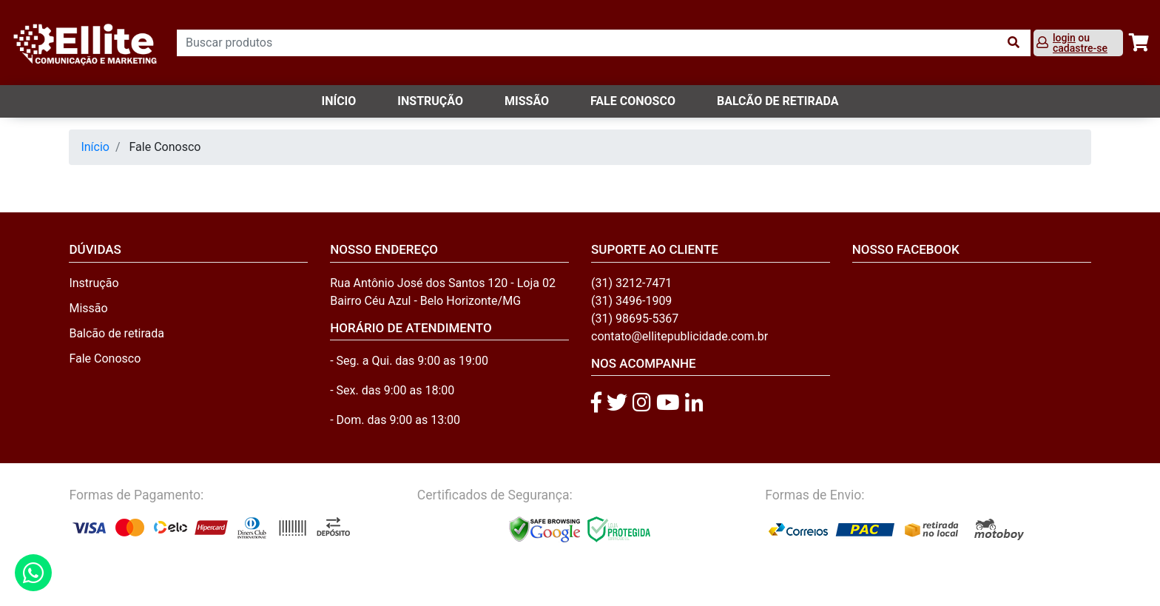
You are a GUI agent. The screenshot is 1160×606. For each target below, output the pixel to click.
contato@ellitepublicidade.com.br (679, 336)
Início (339, 101)
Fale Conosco (105, 358)
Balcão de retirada (116, 333)
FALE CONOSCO (632, 101)
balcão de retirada (778, 101)
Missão (527, 101)
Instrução (430, 101)
